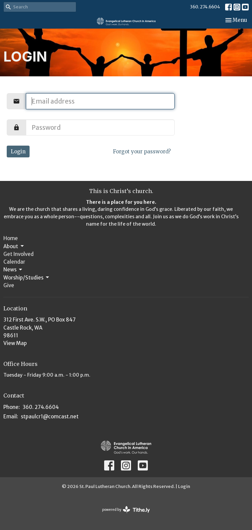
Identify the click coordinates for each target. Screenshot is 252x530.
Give (8, 285)
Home (10, 238)
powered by (126, 509)
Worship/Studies (26, 277)
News (13, 269)
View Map (15, 343)
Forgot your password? (142, 151)
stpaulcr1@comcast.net (50, 416)
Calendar (14, 262)
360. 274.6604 (205, 7)
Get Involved (18, 254)
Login (18, 151)
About (14, 246)
